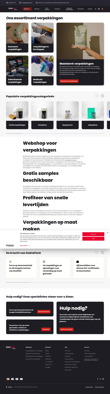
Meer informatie (43, 312)
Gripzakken (92, 125)
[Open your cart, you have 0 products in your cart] (99, 9)
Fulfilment (48, 359)
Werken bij (68, 370)
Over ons (67, 351)
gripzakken (68, 160)
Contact (90, 9)
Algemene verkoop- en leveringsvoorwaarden (91, 359)
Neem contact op (66, 329)
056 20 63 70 (11, 3)
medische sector (45, 164)
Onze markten (48, 9)
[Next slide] (102, 95)
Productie (58, 9)
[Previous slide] (96, 95)
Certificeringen (69, 353)
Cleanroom (48, 364)
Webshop (27, 9)
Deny (93, 384)
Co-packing (48, 362)
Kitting (47, 353)
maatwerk (36, 237)
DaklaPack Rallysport (71, 367)
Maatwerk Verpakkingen (69, 81)
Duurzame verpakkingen (33, 359)
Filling (47, 351)
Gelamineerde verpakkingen (34, 356)
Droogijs (47, 367)
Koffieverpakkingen (17, 125)
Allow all (93, 379)
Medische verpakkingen (33, 353)
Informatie (81, 9)
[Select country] (102, 9)
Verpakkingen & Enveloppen (34, 351)
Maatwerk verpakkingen (69, 9)
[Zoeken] (95, 9)
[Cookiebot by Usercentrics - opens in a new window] (10, 391)
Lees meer (46, 329)
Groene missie (69, 359)
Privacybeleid (88, 356)
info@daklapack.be (25, 3)
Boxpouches (68, 125)
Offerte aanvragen (90, 353)
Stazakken (42, 125)
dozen (74, 160)
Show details (23, 391)
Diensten (38, 9)
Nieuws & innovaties (71, 364)
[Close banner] (107, 378)
